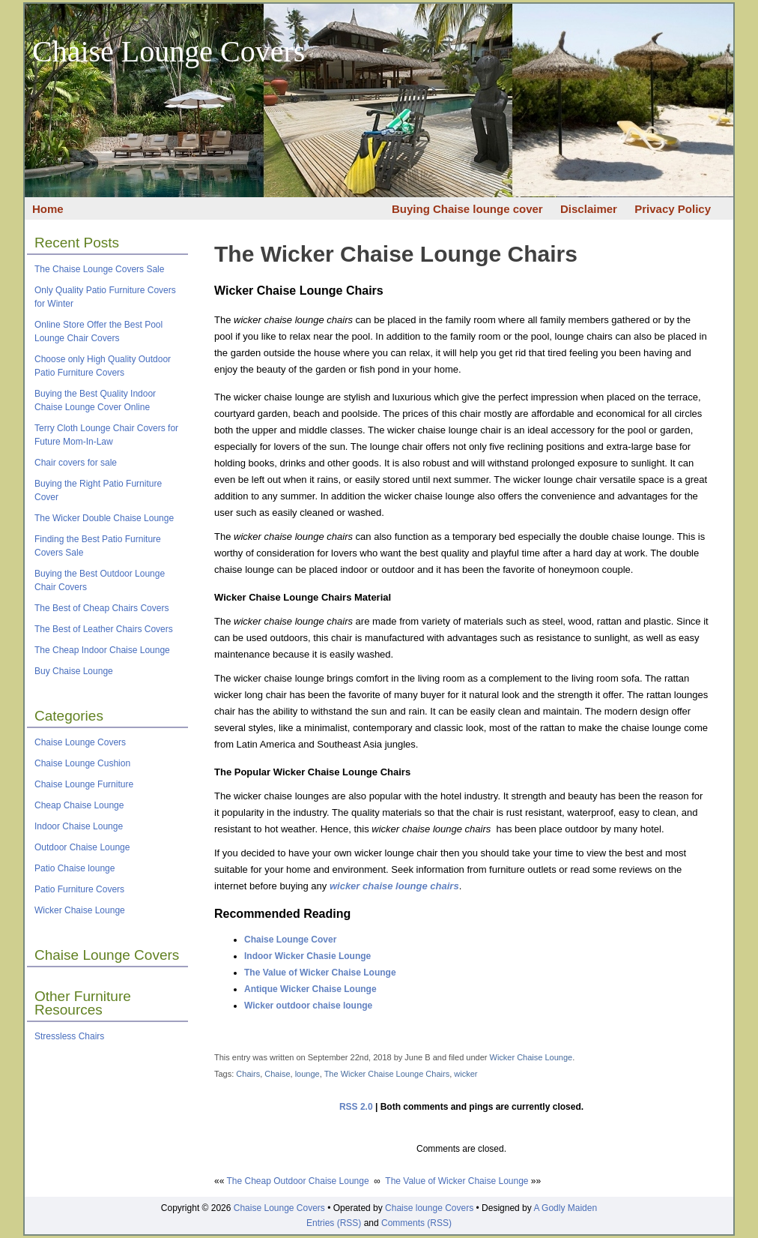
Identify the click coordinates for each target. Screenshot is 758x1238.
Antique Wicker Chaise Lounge (310, 989)
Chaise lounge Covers (429, 1208)
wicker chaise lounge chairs (394, 886)
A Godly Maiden (565, 1208)
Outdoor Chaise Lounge (82, 847)
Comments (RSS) (416, 1223)
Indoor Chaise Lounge (78, 826)
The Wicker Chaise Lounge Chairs (395, 253)
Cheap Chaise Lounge (79, 805)
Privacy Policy (672, 208)
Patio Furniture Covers (79, 889)
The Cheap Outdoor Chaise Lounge (297, 1181)
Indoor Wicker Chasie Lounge (307, 956)
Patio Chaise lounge (74, 868)
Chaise (277, 1073)
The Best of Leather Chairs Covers (103, 629)
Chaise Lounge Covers (168, 51)
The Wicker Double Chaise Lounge (104, 518)
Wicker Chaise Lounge (79, 910)
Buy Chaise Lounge (73, 671)
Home (48, 208)
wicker (465, 1073)
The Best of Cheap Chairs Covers (101, 608)
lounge (307, 1073)
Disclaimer (588, 208)
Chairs (248, 1073)
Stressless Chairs (69, 1036)
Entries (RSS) (333, 1223)
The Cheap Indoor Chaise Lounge (102, 650)
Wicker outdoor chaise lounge (308, 1005)
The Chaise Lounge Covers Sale (99, 269)
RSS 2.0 (356, 1107)
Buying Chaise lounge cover (467, 208)
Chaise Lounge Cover (290, 939)
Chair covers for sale (75, 462)
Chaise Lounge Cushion (82, 763)
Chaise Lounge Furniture (83, 784)
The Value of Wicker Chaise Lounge (320, 972)
